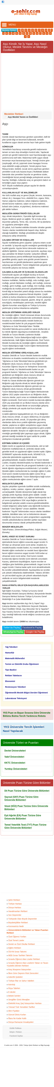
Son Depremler (14, 915)
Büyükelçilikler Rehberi (18, 922)
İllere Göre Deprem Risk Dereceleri (23, 973)
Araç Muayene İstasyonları (19, 969)
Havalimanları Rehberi (18, 911)
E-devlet (11, 992)
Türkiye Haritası (15, 904)
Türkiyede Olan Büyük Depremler (22, 919)
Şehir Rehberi (14, 900)
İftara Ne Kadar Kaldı (17, 1018)
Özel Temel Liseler (16, 940)
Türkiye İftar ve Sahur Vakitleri (21, 981)
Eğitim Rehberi (14, 948)
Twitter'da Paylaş (11, 627)
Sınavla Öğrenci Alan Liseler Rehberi (24, 959)
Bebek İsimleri (14, 996)
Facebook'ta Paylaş (32, 627)
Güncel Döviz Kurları (17, 1014)
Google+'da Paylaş (35, 632)
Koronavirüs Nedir (16, 926)
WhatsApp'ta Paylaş (13, 632)
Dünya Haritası (14, 907)
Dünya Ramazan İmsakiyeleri (21, 1022)
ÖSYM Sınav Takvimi (17, 952)
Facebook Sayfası (16, 1036)
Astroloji (11, 984)
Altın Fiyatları (14, 1011)
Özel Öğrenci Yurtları (17, 936)
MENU (9, 24)
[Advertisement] (26, 83)
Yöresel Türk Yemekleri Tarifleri (21, 1007)
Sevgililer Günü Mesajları (19, 999)
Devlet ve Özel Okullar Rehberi (21, 944)
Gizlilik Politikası (15, 1028)
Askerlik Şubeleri (15, 977)
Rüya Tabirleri (14, 988)
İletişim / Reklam (16, 1032)
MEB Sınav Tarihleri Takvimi (20, 955)
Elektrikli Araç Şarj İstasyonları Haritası (25, 1003)
